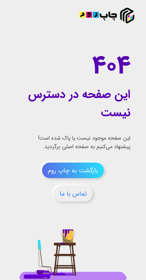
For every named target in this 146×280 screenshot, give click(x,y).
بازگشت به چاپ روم (73, 170)
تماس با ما (73, 194)
